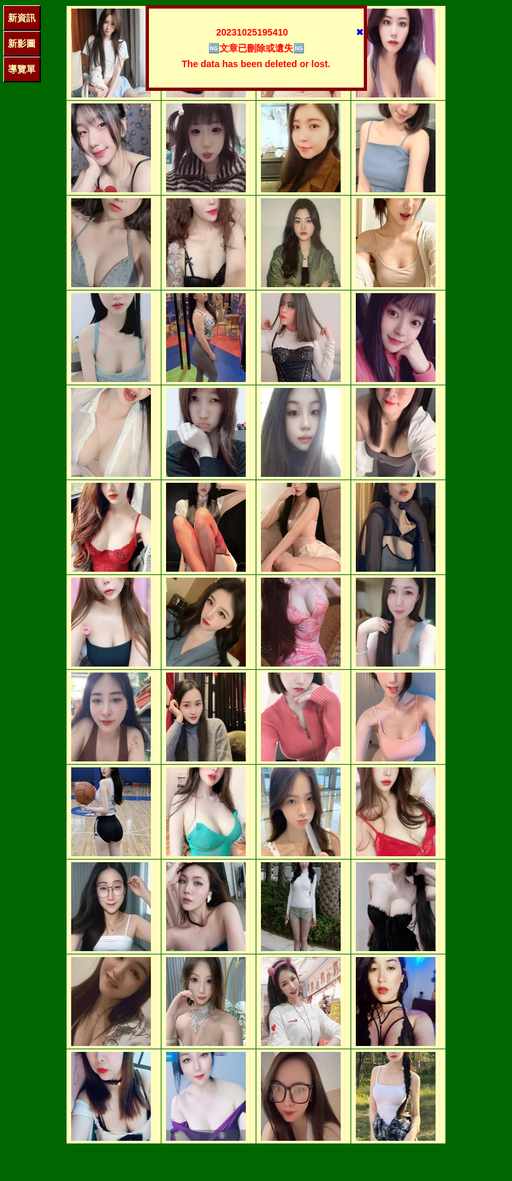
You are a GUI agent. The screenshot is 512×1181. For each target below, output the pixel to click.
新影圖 (22, 43)
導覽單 (22, 69)
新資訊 (22, 18)
